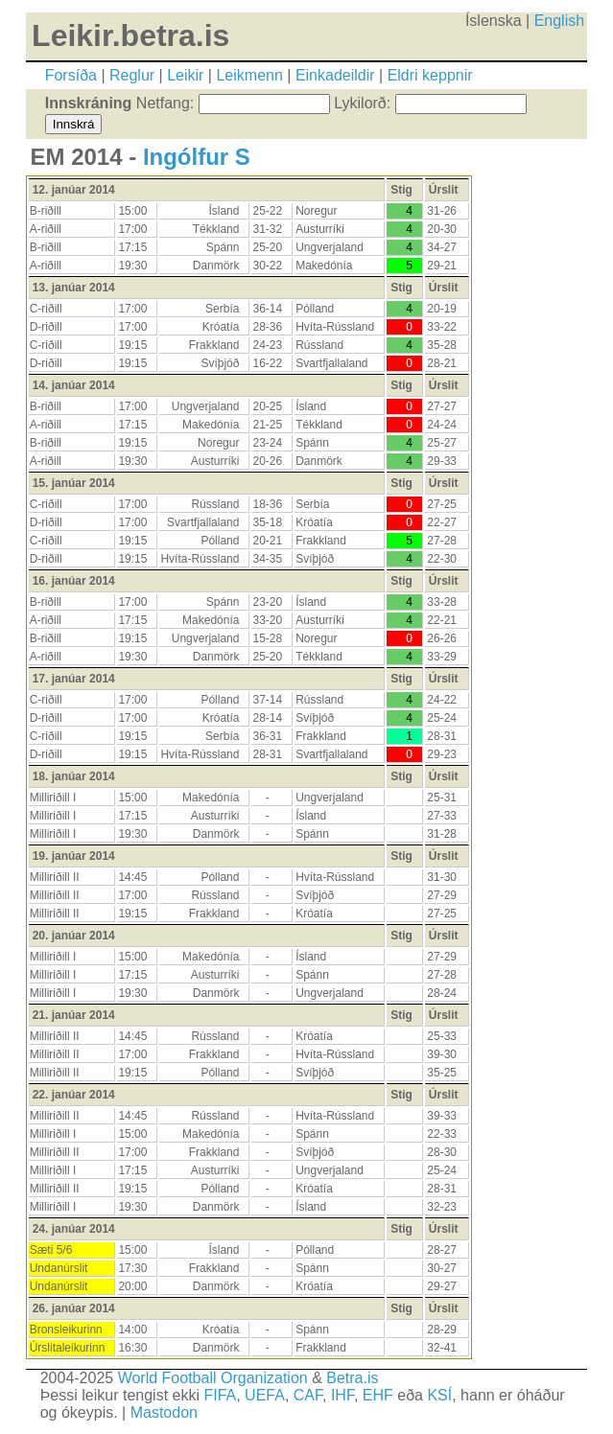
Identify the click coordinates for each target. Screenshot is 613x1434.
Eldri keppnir (430, 75)
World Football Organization (213, 1378)
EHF (378, 1395)
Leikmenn (249, 75)
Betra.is (352, 1378)
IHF (342, 1395)
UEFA (265, 1395)
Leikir (185, 75)
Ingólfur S (196, 157)
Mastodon (164, 1412)
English (559, 20)
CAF (308, 1395)
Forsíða (71, 75)
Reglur (131, 75)
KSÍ (439, 1395)
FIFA (219, 1395)
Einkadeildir (335, 75)
